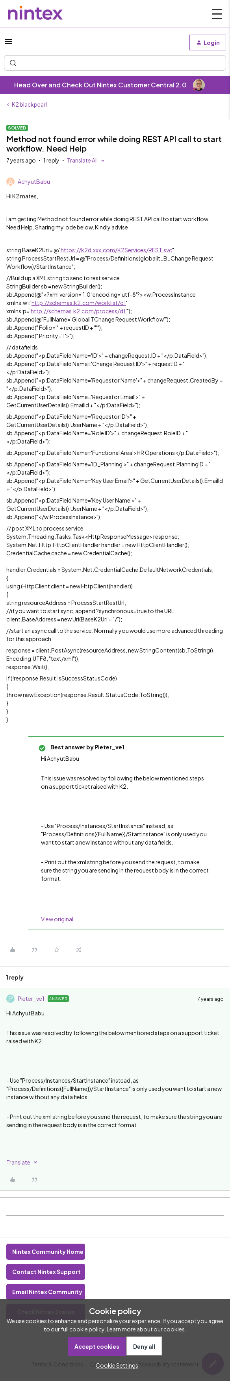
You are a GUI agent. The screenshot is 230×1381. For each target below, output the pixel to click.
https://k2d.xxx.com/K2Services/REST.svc (116, 249)
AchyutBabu (34, 181)
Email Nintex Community (47, 1291)
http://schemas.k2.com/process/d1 (78, 310)
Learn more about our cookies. (146, 1329)
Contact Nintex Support (46, 1271)
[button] (8, 43)
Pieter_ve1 (31, 998)
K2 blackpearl (29, 104)
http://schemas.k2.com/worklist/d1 (79, 302)
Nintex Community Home (47, 1251)
